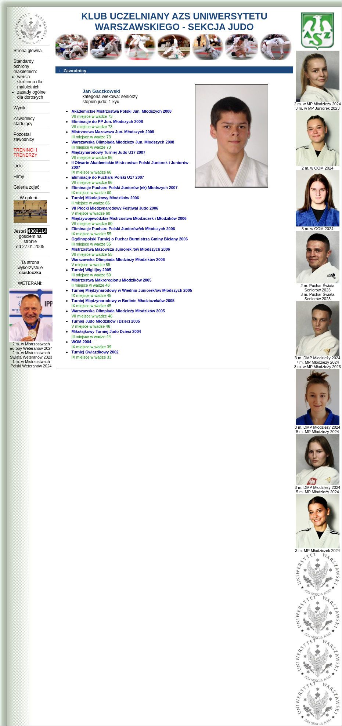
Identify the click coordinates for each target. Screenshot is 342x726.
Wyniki (20, 107)
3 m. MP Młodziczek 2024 (317, 549)
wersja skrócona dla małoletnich (29, 82)
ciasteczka (30, 272)
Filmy (19, 176)
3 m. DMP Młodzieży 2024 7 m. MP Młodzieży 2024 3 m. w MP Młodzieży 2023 (317, 360)
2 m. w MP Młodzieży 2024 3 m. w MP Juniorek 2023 (317, 104)
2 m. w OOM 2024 (317, 166)
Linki (18, 165)
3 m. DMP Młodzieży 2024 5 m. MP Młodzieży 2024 (317, 427)
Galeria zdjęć (26, 187)
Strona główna (28, 50)
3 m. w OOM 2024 (317, 227)
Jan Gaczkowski (101, 91)
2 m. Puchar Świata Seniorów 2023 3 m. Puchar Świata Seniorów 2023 (317, 290)
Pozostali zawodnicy (24, 137)
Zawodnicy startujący (24, 121)
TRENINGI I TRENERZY (25, 153)
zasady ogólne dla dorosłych (31, 95)
